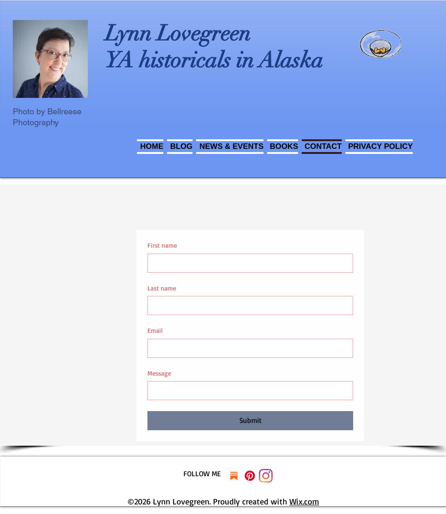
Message (159, 373)
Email (154, 330)
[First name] (247, 263)
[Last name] (247, 305)
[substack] (234, 476)
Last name (161, 288)
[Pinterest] (250, 476)
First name (162, 245)
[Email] (247, 348)
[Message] (247, 391)
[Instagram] (266, 476)
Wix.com (304, 501)
